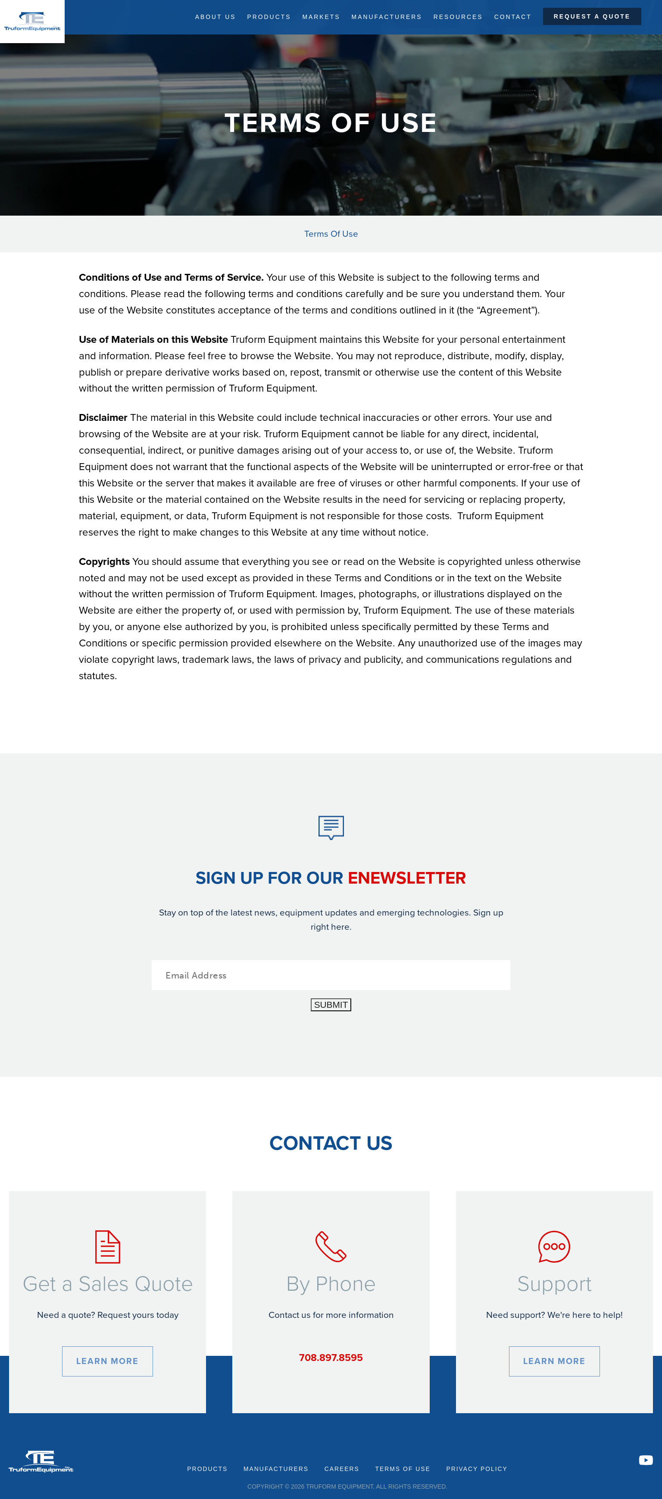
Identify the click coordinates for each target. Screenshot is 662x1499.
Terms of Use (402, 1468)
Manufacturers (385, 16)
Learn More (107, 1361)
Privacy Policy (476, 1468)
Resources (457, 16)
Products (265, 16)
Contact (512, 16)
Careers (342, 1468)
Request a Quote (592, 16)
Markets (318, 16)
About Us (211, 16)
